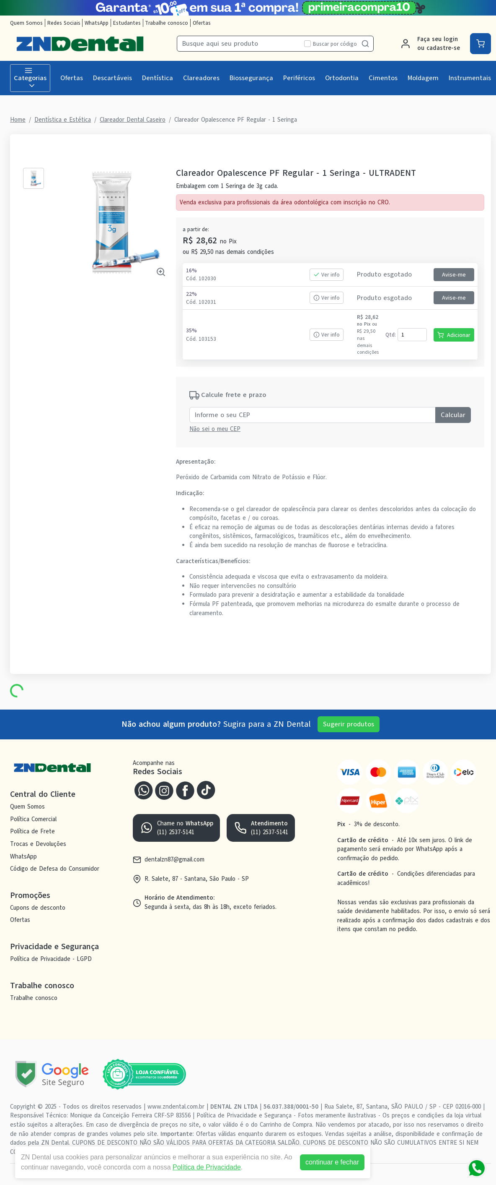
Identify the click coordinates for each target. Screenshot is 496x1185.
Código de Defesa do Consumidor (54, 868)
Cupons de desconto (37, 907)
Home (18, 119)
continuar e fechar (328, 1162)
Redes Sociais (63, 22)
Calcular (453, 415)
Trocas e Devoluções (38, 844)
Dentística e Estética (62, 119)
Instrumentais (470, 78)
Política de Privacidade (202, 1167)
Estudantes (127, 22)
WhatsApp (96, 22)
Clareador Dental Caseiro (132, 119)
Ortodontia (342, 78)
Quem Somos (26, 22)
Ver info (326, 274)
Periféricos (299, 78)
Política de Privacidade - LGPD (51, 959)
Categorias (30, 78)
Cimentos (383, 78)
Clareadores (201, 78)
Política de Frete (32, 831)
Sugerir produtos (348, 724)
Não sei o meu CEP (214, 429)
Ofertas (202, 22)
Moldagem (423, 78)
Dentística (157, 78)
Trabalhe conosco (166, 22)
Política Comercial (33, 819)
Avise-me (454, 275)
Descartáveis (112, 78)
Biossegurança (251, 78)
